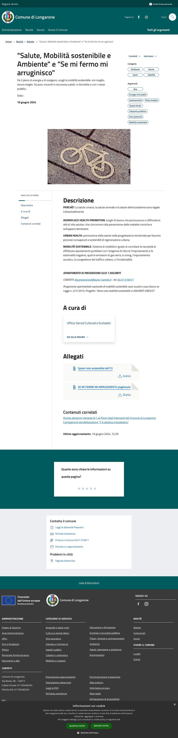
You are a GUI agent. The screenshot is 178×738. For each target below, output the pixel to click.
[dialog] (89, 719)
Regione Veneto (10, 4)
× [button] (174, 704)
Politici (5, 649)
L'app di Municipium (89, 583)
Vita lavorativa (53, 638)
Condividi (135, 56)
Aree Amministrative (13, 633)
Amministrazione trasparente (105, 677)
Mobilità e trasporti (56, 661)
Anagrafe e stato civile (57, 627)
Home (9, 41)
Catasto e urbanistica (57, 655)
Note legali (95, 693)
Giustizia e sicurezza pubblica (105, 633)
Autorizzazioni (97, 655)
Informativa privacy (100, 688)
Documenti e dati (11, 661)
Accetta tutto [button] (77, 726)
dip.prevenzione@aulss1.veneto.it (93, 280)
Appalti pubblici (54, 649)
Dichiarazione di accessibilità (104, 699)
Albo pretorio (96, 682)
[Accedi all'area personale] (160, 4)
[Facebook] (137, 17)
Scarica (124, 376)
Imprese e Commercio (57, 644)
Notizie (30, 41)
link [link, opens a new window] (118, 719)
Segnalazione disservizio (58, 682)
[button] (89, 732)
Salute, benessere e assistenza (106, 649)
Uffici (4, 638)
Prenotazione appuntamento (60, 677)
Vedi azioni (151, 56)
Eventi (137, 659)
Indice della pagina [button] (30, 195)
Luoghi (137, 654)
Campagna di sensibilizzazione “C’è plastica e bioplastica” (96, 422)
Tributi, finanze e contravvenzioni (107, 638)
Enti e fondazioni (10, 644)
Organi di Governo (11, 627)
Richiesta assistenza (56, 693)
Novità (19, 41)
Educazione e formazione (103, 627)
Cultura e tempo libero (57, 633)
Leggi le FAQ (52, 688)
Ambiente (95, 644)
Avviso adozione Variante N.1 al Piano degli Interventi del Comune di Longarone (109, 418)
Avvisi (137, 638)
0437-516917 (125, 280)
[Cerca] (172, 17)
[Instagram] (145, 17)
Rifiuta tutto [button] (101, 726)
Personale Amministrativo (15, 655)
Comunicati (139, 633)
